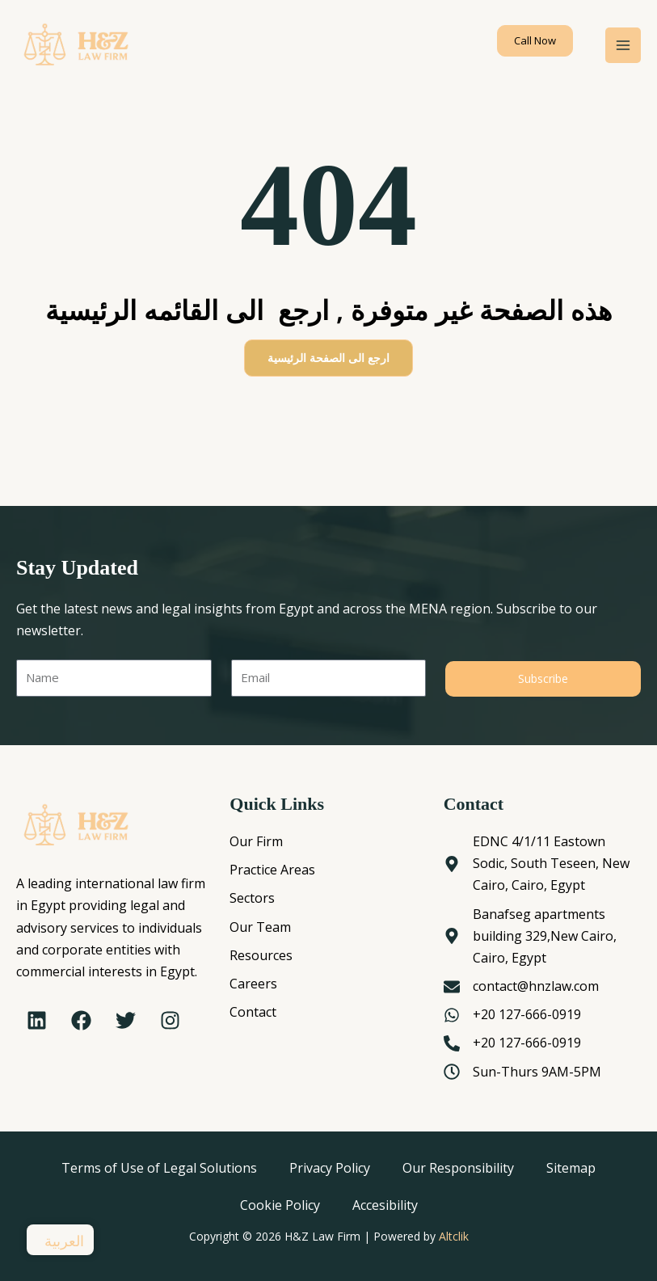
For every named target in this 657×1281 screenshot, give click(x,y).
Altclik (454, 1236)
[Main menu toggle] (623, 45)
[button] (535, 41)
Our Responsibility (458, 1168)
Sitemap (571, 1168)
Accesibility (385, 1205)
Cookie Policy (280, 1205)
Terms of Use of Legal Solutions (159, 1168)
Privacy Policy (329, 1168)
